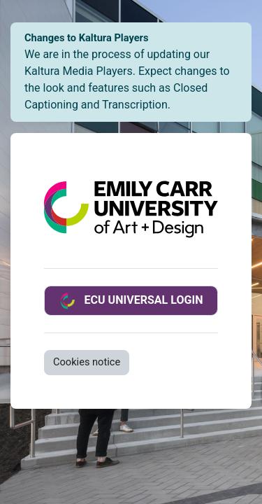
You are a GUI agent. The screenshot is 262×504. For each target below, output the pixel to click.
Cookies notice (86, 362)
